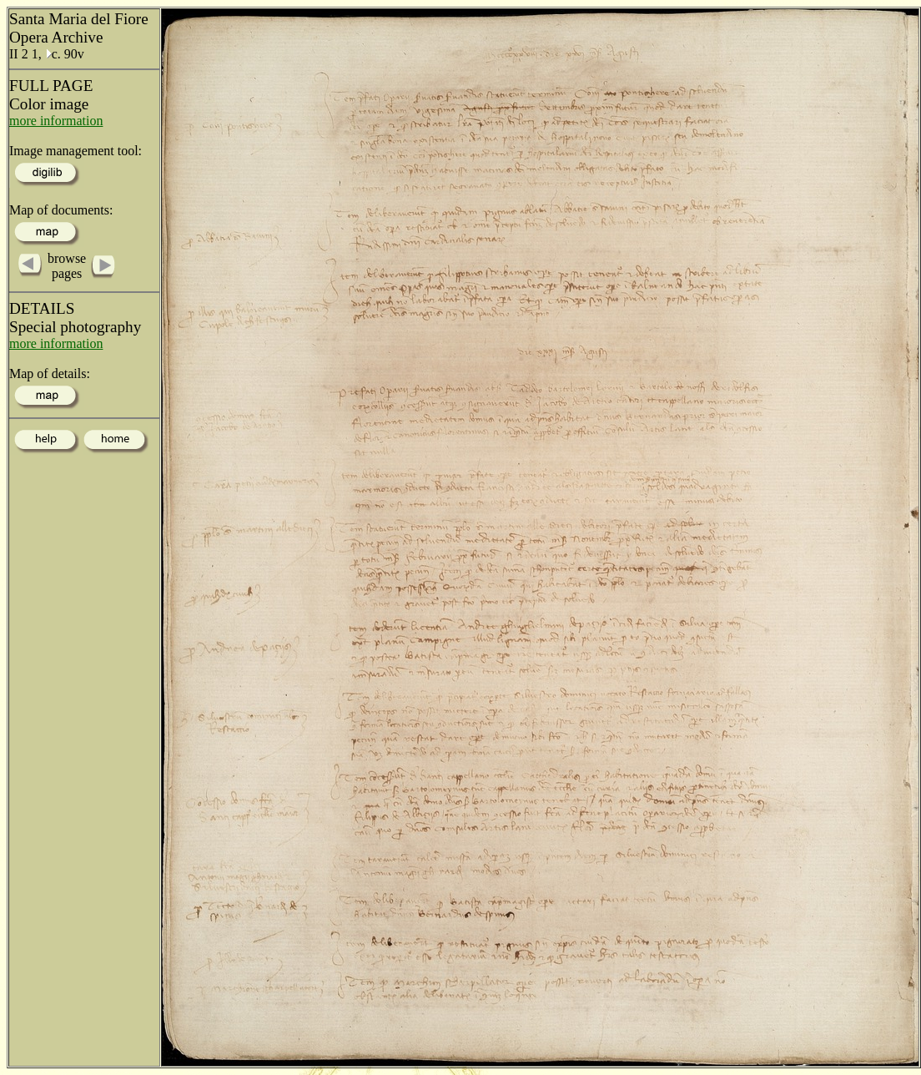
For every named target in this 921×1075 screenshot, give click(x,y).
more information (56, 121)
